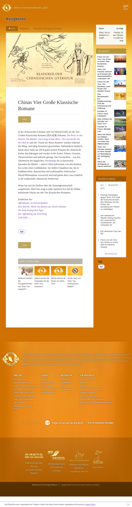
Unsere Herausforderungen (25, 406)
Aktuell (44, 390)
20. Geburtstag (20, 390)
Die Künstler (19, 413)
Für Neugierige (87, 385)
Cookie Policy (89, 504)
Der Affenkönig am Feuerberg (33, 223)
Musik (82, 393)
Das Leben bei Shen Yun (24, 400)
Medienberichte (48, 403)
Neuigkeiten (24, 28)
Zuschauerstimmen (49, 400)
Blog (103, 188)
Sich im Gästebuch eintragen (101, 433)
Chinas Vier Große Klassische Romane (47, 28)
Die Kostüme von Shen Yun (91, 400)
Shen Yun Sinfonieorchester (25, 396)
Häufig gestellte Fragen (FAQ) (23, 417)
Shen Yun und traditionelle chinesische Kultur (96, 414)
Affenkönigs (36, 166)
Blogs (63, 396)
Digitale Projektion (88, 403)
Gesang (83, 396)
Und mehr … (25, 227)
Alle (102, 185)
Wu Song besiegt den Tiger (31, 219)
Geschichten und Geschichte (92, 410)
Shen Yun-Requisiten (89, 406)
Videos (44, 385)
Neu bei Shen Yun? (22, 393)
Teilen (24, 119)
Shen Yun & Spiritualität (24, 410)
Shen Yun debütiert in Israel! (104, 35)
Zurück (11, 28)
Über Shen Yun (47, 393)
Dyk (22, 242)
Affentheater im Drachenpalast (34, 212)
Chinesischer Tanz (88, 390)
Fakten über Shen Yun (23, 403)
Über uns (18, 385)
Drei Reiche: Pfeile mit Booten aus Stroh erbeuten (44, 216)
